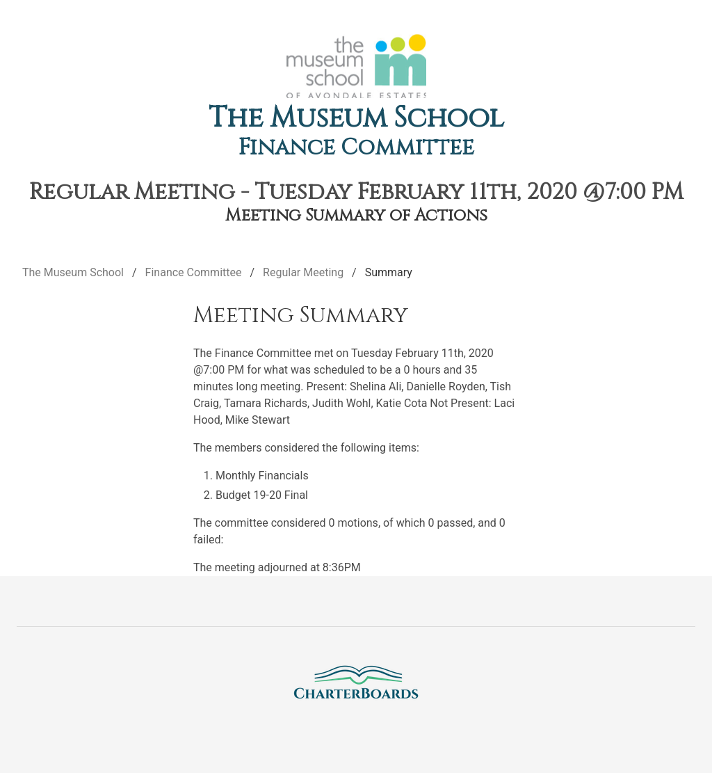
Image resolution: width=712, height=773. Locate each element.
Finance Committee (356, 148)
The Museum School (356, 118)
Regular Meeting (303, 272)
